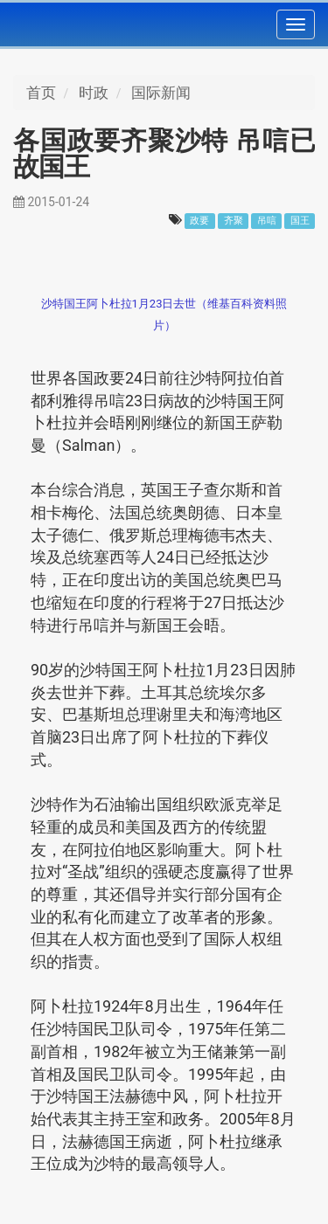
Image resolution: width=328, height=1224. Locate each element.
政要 (199, 220)
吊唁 (266, 220)
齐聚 (233, 220)
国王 (300, 220)
